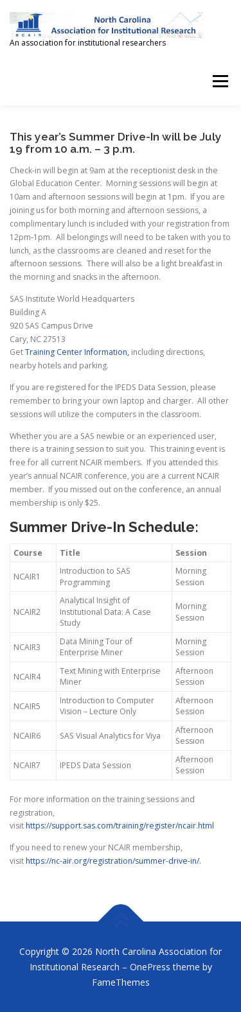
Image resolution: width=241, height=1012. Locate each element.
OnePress (150, 967)
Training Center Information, (77, 352)
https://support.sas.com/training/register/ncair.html (120, 825)
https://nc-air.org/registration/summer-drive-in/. (113, 860)
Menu (219, 81)
